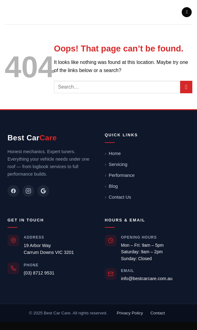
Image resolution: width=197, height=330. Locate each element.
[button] (187, 12)
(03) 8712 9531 (39, 272)
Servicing (118, 164)
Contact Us (120, 197)
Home (115, 153)
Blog (113, 186)
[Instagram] (28, 191)
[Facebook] (13, 191)
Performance (122, 175)
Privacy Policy (130, 313)
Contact (157, 313)
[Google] (43, 191)
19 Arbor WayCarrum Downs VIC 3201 (49, 249)
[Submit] (186, 87)
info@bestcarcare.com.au (146, 278)
